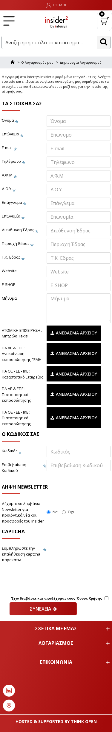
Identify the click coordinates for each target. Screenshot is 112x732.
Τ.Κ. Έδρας (11, 257)
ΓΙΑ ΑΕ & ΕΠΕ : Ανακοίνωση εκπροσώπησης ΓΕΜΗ (22, 353)
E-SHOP (9, 284)
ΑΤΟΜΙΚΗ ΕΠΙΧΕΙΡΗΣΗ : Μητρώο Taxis (22, 333)
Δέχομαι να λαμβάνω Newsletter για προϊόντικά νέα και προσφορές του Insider (23, 512)
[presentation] (43, 575)
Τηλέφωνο (11, 161)
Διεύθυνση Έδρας (18, 229)
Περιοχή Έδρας (15, 243)
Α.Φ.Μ (7, 175)
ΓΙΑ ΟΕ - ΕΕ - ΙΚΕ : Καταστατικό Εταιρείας (22, 374)
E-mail (7, 147)
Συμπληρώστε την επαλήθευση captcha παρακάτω (21, 553)
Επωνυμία (11, 216)
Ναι (53, 511)
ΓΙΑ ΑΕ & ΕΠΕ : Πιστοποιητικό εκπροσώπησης (16, 394)
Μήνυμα (9, 298)
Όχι (68, 511)
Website (9, 270)
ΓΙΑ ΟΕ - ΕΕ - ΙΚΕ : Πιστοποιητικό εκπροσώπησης (16, 417)
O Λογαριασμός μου (37, 62)
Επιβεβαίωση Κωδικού (14, 467)
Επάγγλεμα (12, 202)
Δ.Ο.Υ (6, 188)
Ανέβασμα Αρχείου (73, 333)
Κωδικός (9, 450)
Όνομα (8, 120)
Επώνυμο (10, 134)
